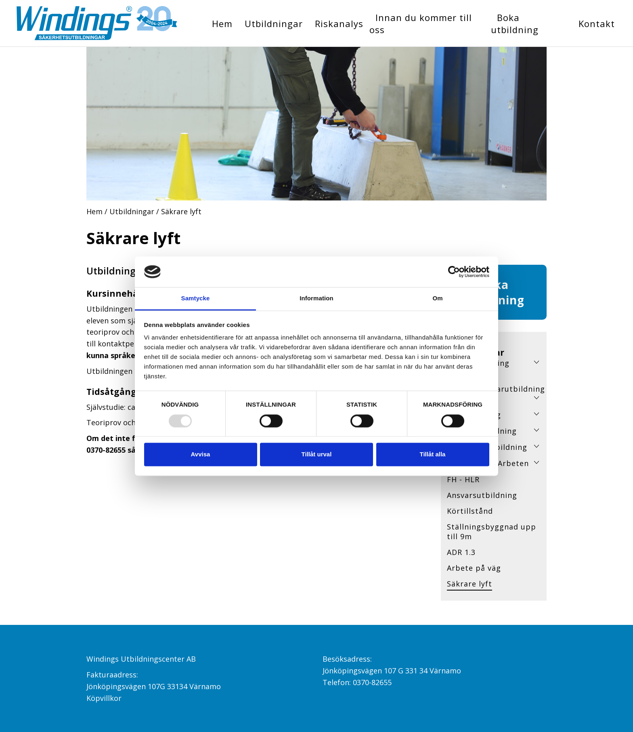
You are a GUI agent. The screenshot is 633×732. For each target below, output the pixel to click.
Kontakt (597, 23)
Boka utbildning (515, 23)
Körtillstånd (470, 511)
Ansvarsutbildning (482, 495)
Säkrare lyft (469, 584)
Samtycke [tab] (195, 298)
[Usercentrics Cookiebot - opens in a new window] (454, 272)
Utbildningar (274, 23)
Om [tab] (437, 298)
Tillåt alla (433, 454)
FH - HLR (463, 479)
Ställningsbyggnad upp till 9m (491, 531)
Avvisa (200, 454)
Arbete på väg (474, 568)
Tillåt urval (317, 454)
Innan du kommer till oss (420, 23)
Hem (222, 23)
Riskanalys (339, 23)
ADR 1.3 (461, 552)
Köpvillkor (104, 698)
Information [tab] (316, 298)
